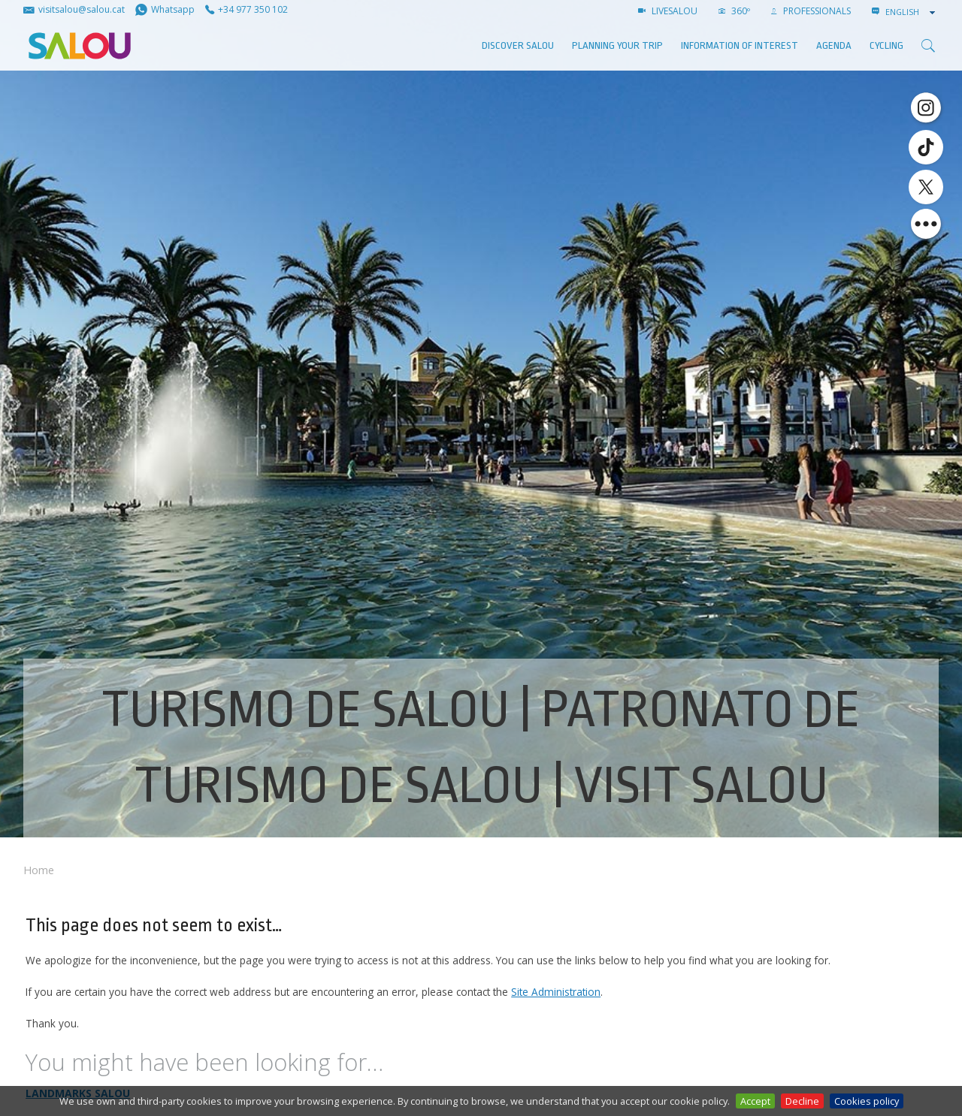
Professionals (811, 11)
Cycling (886, 45)
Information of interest (739, 45)
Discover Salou (518, 45)
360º (734, 11)
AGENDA (834, 45)
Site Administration (555, 992)
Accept (755, 1101)
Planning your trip (617, 45)
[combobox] (911, 12)
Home (38, 870)
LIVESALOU (667, 11)
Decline (802, 1101)
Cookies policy (866, 1101)
